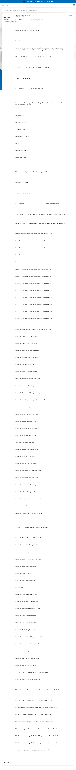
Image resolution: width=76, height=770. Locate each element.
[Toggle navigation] (74, 5)
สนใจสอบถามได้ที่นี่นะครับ (20, 10)
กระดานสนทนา (8, 10)
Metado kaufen (32, 10)
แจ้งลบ (70, 15)
